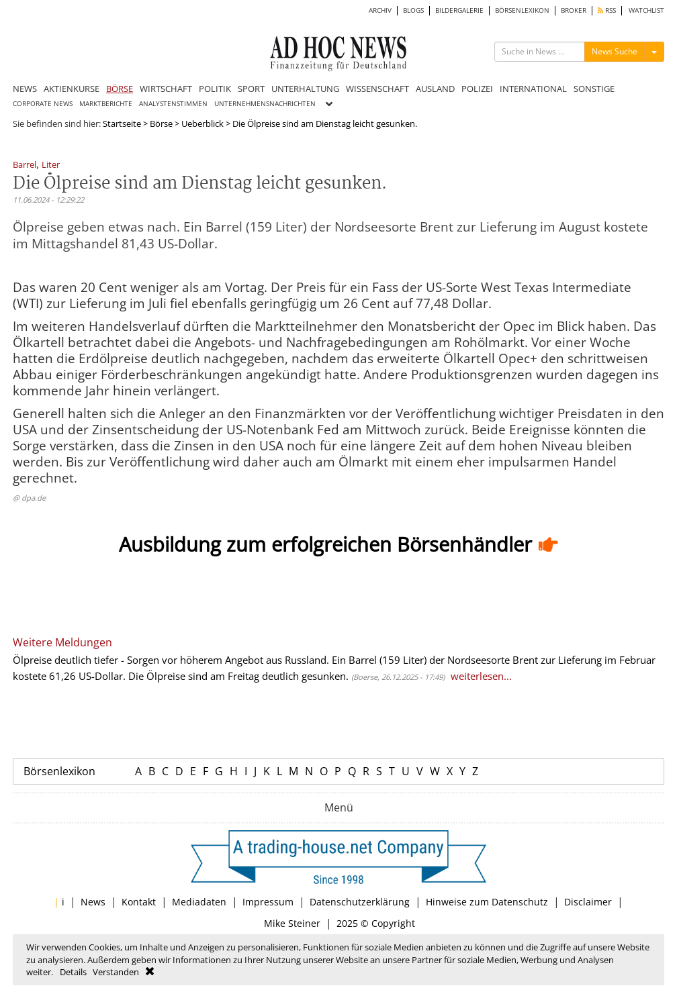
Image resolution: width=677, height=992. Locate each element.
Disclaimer (588, 901)
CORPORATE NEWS (43, 103)
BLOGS (413, 10)
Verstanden (116, 972)
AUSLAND (435, 89)
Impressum (268, 901)
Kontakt (139, 901)
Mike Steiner (292, 923)
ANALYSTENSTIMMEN (173, 103)
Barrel (24, 165)
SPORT (251, 89)
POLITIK (215, 89)
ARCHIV (380, 10)
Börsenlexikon (59, 771)
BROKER (573, 10)
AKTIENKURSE (71, 89)
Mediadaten (199, 901)
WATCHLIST (646, 10)
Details (73, 972)
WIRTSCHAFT (166, 89)
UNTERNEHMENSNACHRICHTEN (265, 103)
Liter (51, 165)
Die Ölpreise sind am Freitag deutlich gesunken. (238, 676)
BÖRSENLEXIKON (522, 10)
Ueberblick (202, 123)
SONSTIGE (594, 89)
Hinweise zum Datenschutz (487, 901)
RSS (607, 10)
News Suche (614, 51)
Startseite (122, 123)
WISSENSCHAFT (377, 89)
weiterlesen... (481, 676)
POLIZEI (477, 89)
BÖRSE (119, 89)
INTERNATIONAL (533, 89)
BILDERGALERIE (459, 10)
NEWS (25, 89)
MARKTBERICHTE (105, 103)
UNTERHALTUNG (305, 89)
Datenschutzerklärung (360, 901)
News (93, 901)
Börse (161, 123)
